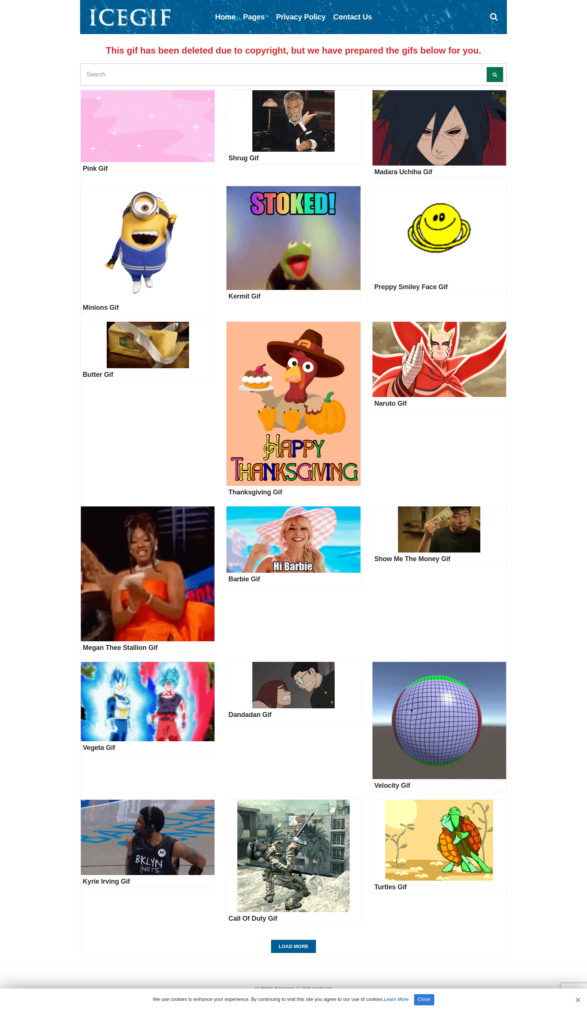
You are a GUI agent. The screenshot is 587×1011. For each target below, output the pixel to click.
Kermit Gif (244, 296)
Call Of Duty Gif (252, 918)
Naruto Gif (390, 403)
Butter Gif (98, 374)
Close (424, 999)
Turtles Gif (390, 887)
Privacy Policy (301, 17)
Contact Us (352, 17)
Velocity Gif (392, 785)
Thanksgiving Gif (255, 492)
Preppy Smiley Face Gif (411, 287)
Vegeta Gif (99, 747)
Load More (293, 946)
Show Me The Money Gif (412, 559)
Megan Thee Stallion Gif (120, 647)
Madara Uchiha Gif (403, 172)
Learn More (396, 999)
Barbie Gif (244, 579)
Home (225, 17)
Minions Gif (101, 307)
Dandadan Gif (249, 714)
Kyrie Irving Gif (106, 881)
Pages (254, 17)
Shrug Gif (243, 158)
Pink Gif (95, 168)
